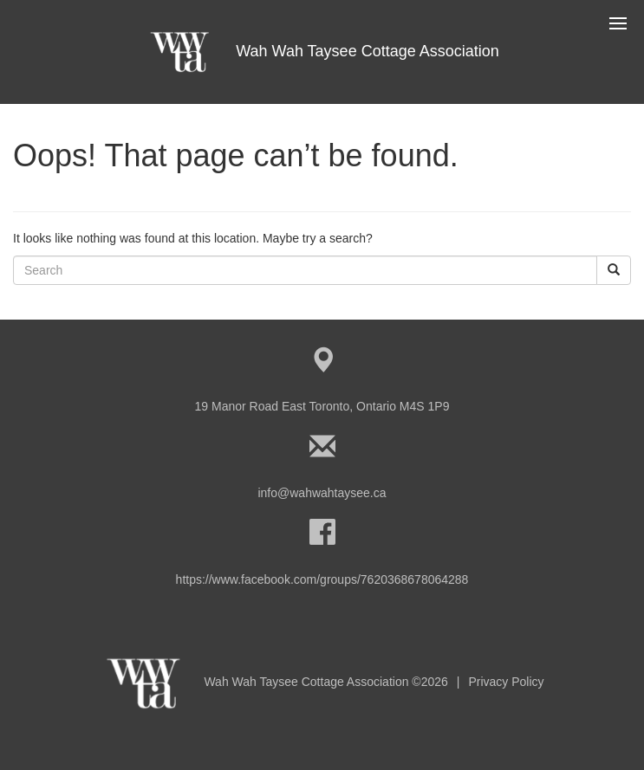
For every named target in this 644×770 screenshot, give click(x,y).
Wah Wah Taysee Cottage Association (322, 51)
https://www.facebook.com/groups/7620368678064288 (322, 579)
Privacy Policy (505, 682)
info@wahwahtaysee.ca (321, 493)
